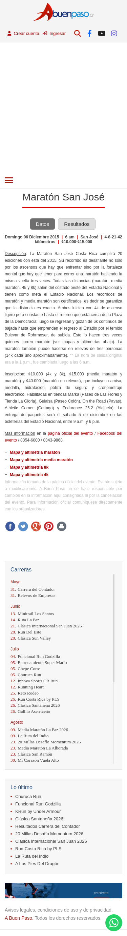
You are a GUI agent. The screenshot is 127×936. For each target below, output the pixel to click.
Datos (42, 224)
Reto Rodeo (24, 693)
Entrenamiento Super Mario (38, 662)
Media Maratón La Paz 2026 (39, 729)
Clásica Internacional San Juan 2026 (46, 625)
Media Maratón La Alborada (39, 747)
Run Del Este (25, 632)
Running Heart (27, 686)
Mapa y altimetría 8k (29, 467)
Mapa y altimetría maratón (35, 452)
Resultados (76, 224)
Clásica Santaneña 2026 (35, 705)
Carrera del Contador (32, 589)
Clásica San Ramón (31, 754)
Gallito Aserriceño (30, 711)
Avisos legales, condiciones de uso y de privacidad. (59, 910)
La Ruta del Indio (29, 735)
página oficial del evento (70, 433)
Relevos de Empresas (32, 595)
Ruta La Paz (24, 619)
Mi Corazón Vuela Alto (34, 760)
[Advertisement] (63, 109)
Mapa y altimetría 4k (29, 474)
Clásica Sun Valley (30, 638)
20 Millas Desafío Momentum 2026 (45, 741)
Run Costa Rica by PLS (35, 699)
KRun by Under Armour (38, 811)
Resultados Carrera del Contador (47, 826)
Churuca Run (25, 674)
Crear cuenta (23, 33)
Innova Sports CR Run (34, 680)
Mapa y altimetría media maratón (41, 459)
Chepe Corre (25, 668)
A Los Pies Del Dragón (37, 863)
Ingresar (54, 33)
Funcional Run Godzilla (35, 656)
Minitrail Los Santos (32, 613)
